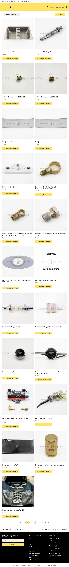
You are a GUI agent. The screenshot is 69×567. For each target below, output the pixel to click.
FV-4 (30, 544)
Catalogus (60, 14)
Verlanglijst (51, 7)
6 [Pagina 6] (34, 522)
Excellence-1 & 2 (32, 549)
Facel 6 (30, 557)
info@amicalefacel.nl (55, 555)
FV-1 (30, 538)
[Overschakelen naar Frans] (62, 7)
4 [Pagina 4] (29, 522)
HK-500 (30, 546)
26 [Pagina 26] (39, 522)
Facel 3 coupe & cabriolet (34, 555)
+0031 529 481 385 (55, 553)
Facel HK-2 (31, 551)
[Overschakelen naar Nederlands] (56, 7)
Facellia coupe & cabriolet (34, 553)
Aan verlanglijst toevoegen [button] (11, 58)
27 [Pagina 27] (42, 522)
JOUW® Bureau (51, 565)
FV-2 (30, 540)
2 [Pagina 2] (25, 522)
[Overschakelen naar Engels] (59, 7)
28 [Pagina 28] (45, 522)
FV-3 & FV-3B (32, 542)
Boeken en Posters (33, 559)
